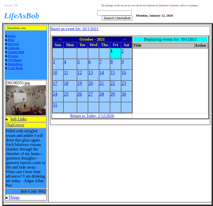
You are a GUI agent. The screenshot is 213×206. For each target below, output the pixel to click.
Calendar (14, 48)
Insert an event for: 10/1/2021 (74, 29)
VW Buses (15, 60)
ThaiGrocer (15, 125)
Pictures (13, 56)
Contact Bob (16, 52)
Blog (11, 40)
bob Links (19, 119)
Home (12, 36)
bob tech (13, 44)
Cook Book (15, 68)
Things (14, 197)
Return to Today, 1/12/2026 (92, 116)
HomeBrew (15, 64)
